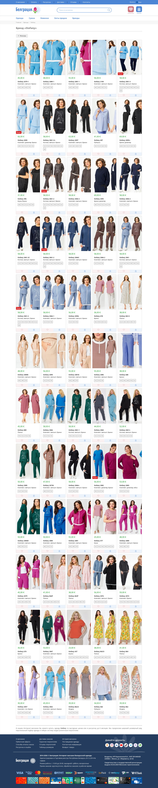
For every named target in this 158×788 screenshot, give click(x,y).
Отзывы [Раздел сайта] (73, 2)
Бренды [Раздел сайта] (76, 18)
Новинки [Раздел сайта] (44, 18)
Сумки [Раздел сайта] (32, 18)
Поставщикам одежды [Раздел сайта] (70, 742)
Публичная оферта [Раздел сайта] (23, 742)
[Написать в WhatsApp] (140, 745)
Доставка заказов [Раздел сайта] (46, 739)
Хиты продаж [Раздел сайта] (60, 18)
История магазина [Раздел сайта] (69, 739)
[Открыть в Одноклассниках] (107, 745)
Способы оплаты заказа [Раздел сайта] (25, 744)
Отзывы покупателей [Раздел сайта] (47, 744)
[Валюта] (139, 2)
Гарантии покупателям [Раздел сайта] (48, 742)
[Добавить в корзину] (34, 95)
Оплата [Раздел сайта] (34, 2)
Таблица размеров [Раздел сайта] (46, 747)
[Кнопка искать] (109, 10)
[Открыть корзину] (139, 10)
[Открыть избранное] (131, 10)
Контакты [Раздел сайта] (86, 2)
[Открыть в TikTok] (126, 745)
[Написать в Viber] (135, 745)
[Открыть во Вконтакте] (116, 745)
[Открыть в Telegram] (131, 745)
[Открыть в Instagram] (112, 745)
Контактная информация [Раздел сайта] (71, 744)
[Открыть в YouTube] (121, 745)
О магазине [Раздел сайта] (20, 2)
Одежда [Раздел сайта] (19, 18)
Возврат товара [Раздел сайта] (68, 747)
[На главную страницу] (28, 10)
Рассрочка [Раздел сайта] (47, 2)
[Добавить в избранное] (22, 95)
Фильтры (22, 36)
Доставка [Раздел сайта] (60, 2)
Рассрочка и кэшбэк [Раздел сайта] (23, 747)
